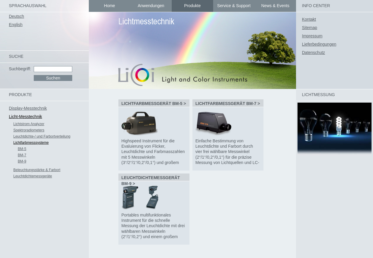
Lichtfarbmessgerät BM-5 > (153, 103)
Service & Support (234, 5)
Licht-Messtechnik (25, 116)
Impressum (312, 36)
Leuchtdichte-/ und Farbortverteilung (41, 136)
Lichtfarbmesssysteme (31, 143)
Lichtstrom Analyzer (28, 124)
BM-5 (22, 149)
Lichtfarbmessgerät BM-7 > (227, 103)
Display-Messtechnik (28, 108)
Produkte (192, 5)
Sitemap (309, 27)
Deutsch (16, 16)
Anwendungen (151, 5)
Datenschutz (313, 52)
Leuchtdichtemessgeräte (32, 176)
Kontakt (309, 19)
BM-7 (22, 155)
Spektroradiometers (28, 130)
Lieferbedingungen (319, 44)
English (15, 24)
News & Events (275, 5)
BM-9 (22, 161)
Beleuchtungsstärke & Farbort (36, 170)
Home (109, 5)
